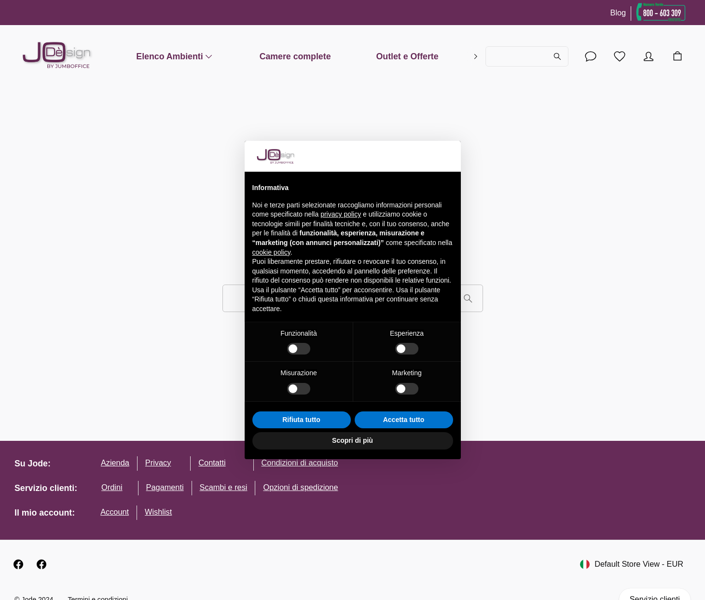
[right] (475, 56)
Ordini (112, 487)
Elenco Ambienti (174, 56)
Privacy (158, 462)
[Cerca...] (526, 56)
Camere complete (295, 56)
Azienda (115, 462)
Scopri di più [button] (352, 440)
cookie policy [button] (271, 252)
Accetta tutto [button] (404, 419)
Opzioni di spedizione (300, 487)
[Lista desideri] (620, 56)
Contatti (211, 462)
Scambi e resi (224, 487)
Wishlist (158, 511)
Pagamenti (165, 487)
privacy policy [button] (340, 214)
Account (114, 511)
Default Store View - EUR (632, 564)
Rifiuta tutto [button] (301, 419)
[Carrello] (677, 56)
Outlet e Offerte (407, 56)
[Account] (591, 56)
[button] (448, 156)
